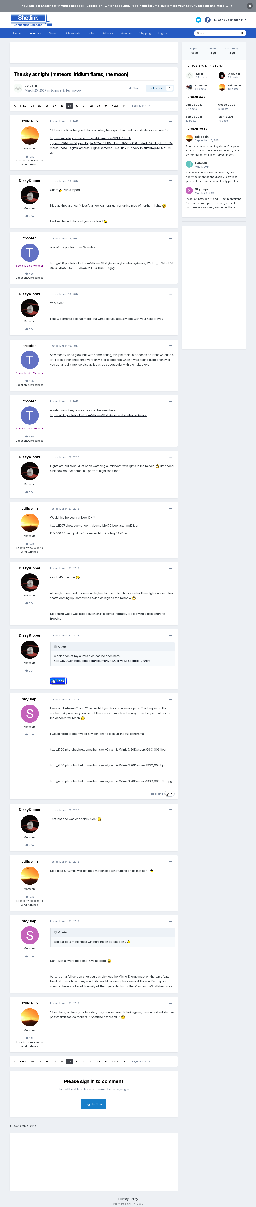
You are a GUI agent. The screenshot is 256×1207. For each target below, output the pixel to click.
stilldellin (29, 121)
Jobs (91, 33)
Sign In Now (94, 1104)
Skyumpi (29, 699)
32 (91, 105)
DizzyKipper (30, 181)
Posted (64, 121)
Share (134, 88)
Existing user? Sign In (230, 19)
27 (54, 105)
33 (98, 105)
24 (32, 105)
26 (47, 105)
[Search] (216, 33)
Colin (33, 86)
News (54, 33)
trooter (29, 238)
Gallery (107, 33)
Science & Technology (66, 90)
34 (105, 105)
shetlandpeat (204, 85)
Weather (126, 33)
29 (69, 105)
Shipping (145, 33)
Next (115, 105)
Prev (23, 105)
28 (61, 105)
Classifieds (73, 33)
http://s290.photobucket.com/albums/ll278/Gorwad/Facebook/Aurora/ (98, 415)
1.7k (30, 156)
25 (39, 105)
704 (29, 216)
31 (84, 105)
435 (29, 273)
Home (17, 33)
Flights (162, 33)
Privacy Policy (128, 1199)
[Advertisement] (93, 53)
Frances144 (156, 793)
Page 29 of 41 (141, 105)
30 (76, 105)
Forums (35, 34)
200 (29, 734)
